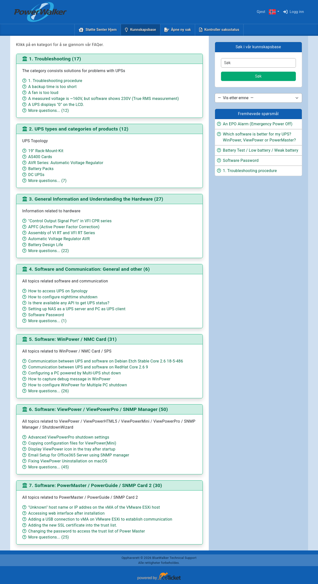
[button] (273, 12)
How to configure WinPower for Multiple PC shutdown (77, 385)
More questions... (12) (48, 110)
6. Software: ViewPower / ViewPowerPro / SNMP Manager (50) (98, 409)
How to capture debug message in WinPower (69, 379)
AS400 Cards (40, 156)
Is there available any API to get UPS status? (68, 303)
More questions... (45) (48, 467)
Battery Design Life (45, 244)
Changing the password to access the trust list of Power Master (86, 531)
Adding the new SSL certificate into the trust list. (72, 525)
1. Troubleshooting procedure (55, 80)
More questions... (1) (47, 320)
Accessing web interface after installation (66, 513)
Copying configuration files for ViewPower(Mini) (72, 443)
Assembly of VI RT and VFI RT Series (61, 232)
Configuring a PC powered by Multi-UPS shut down (74, 373)
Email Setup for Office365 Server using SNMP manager (78, 455)
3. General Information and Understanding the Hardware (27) (96, 199)
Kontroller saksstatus (221, 30)
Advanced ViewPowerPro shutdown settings (68, 437)
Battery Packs (41, 168)
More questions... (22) (48, 250)
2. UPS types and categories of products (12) (79, 129)
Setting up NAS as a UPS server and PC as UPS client (77, 309)
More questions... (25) (48, 537)
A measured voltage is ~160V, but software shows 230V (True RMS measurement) (103, 98)
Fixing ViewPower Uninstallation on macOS (67, 461)
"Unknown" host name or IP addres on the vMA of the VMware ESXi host (94, 507)
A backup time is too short (52, 86)
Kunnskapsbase (144, 29)
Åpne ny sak (181, 30)
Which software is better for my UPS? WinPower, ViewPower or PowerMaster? (259, 137)
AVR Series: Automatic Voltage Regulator (65, 162)
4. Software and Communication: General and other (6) (89, 269)
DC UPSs (36, 174)
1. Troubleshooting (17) (55, 59)
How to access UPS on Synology (58, 291)
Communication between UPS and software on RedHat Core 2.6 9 (88, 367)
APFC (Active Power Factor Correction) (64, 227)
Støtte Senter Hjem (101, 30)
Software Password (46, 315)
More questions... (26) (48, 391)
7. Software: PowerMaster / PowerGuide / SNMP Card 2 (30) (95, 485)
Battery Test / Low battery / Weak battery (260, 150)
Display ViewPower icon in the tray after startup (71, 449)
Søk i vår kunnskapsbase (258, 47)
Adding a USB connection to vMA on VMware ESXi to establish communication (100, 519)
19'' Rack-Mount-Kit (46, 150)
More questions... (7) (47, 180)
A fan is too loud (43, 92)
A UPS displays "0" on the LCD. (56, 104)
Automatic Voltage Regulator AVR (59, 238)
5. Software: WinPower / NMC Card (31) (73, 339)
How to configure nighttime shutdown (63, 297)
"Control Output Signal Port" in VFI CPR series (70, 221)
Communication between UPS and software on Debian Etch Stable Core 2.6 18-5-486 (105, 361)
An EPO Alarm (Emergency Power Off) (257, 124)
